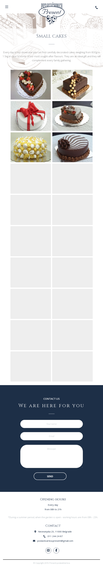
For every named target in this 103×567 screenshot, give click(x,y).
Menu (6, 6)
